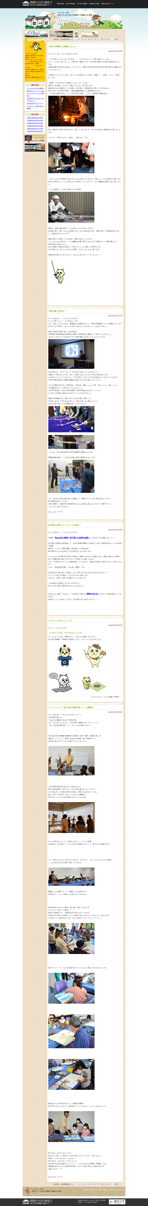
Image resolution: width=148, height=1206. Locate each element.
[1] (72, 39)
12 (82, 39)
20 (109, 39)
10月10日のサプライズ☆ (35, 103)
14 (89, 39)
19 (105, 39)
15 (92, 39)
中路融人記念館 (94, 3)
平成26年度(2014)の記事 (35, 120)
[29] (116, 39)
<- (75, 39)
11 (79, 39)
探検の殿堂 (60, 3)
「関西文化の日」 (92, 594)
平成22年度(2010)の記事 (35, 131)
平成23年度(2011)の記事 (35, 129)
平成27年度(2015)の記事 (35, 118)
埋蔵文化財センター (107, 3)
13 (85, 39)
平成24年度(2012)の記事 (35, 126)
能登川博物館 (70, 3)
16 (95, 39)
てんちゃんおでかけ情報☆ (35, 88)
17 (99, 39)
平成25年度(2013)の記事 (35, 123)
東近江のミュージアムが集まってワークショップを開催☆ (35, 93)
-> (112, 39)
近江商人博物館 (82, 3)
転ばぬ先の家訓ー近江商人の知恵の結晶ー (72, 538)
